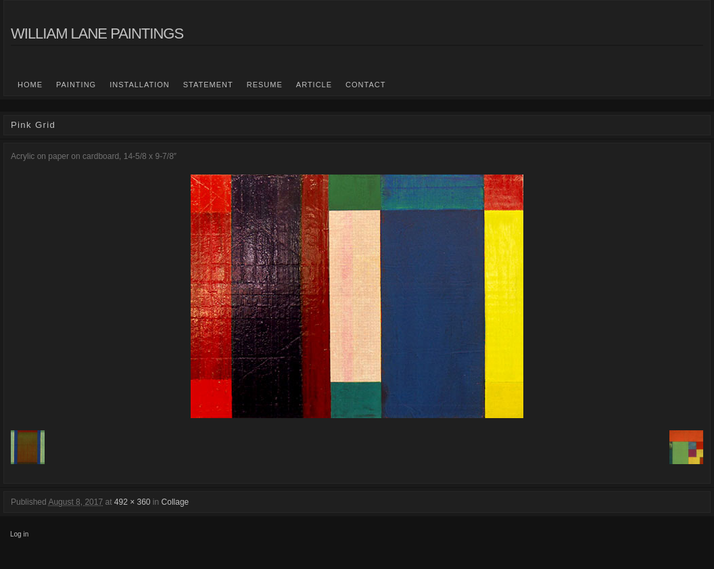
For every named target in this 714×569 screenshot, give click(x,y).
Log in (19, 534)
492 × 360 (132, 502)
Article (314, 85)
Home (30, 85)
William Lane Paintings (97, 33)
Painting (76, 85)
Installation (140, 85)
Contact (365, 85)
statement (208, 85)
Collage (175, 502)
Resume (265, 85)
